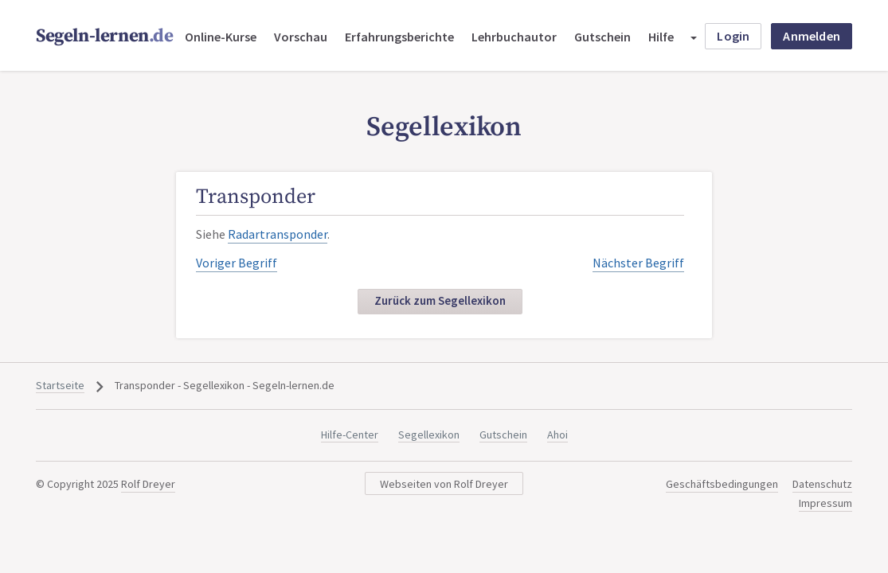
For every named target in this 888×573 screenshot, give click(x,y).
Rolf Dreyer (148, 484)
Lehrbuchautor (514, 37)
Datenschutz (822, 484)
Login (733, 36)
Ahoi (557, 434)
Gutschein (602, 37)
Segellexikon (429, 434)
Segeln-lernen (105, 36)
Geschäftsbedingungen (722, 484)
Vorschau (300, 37)
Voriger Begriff (236, 263)
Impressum (825, 503)
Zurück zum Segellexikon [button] (440, 300)
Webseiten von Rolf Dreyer (444, 484)
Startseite (60, 385)
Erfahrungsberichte (399, 37)
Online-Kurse (220, 37)
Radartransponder (277, 234)
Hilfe (661, 37)
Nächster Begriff (638, 263)
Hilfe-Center (349, 434)
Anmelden (811, 36)
